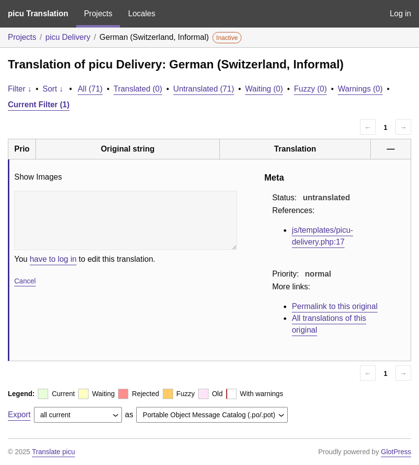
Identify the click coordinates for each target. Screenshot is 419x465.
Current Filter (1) (38, 104)
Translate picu (53, 452)
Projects (98, 13)
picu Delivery (67, 37)
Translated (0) (138, 89)
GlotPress (396, 452)
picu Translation (38, 13)
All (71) (90, 89)
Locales (141, 13)
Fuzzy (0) (310, 89)
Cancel (25, 281)
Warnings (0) (360, 89)
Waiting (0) (264, 89)
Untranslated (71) (203, 89)
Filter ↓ (19, 89)
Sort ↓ (53, 89)
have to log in (53, 259)
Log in (400, 13)
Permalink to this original (334, 306)
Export (19, 414)
